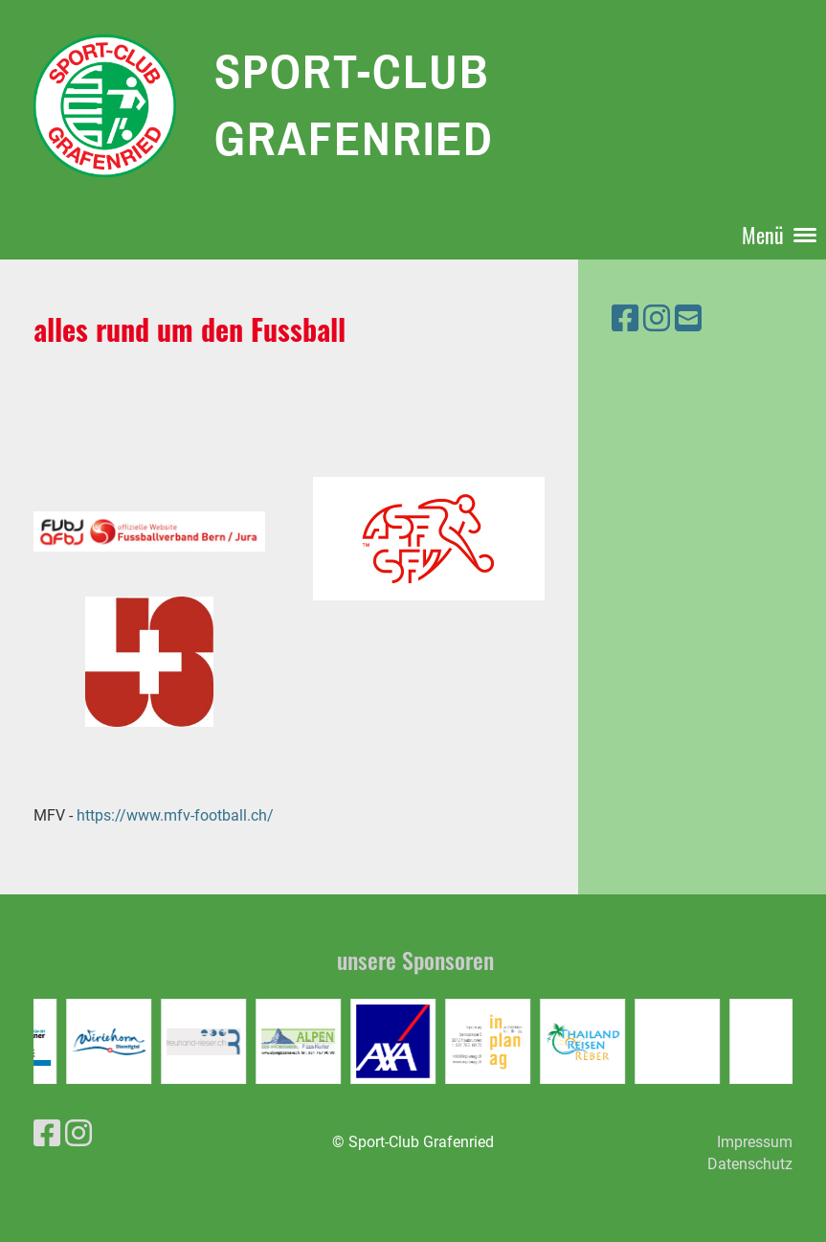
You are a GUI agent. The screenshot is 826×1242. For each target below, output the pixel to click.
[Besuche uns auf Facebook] (625, 319)
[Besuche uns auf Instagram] (656, 319)
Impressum (755, 1142)
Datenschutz (750, 1164)
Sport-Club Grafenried (354, 104)
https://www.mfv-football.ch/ (173, 815)
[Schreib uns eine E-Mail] (688, 319)
